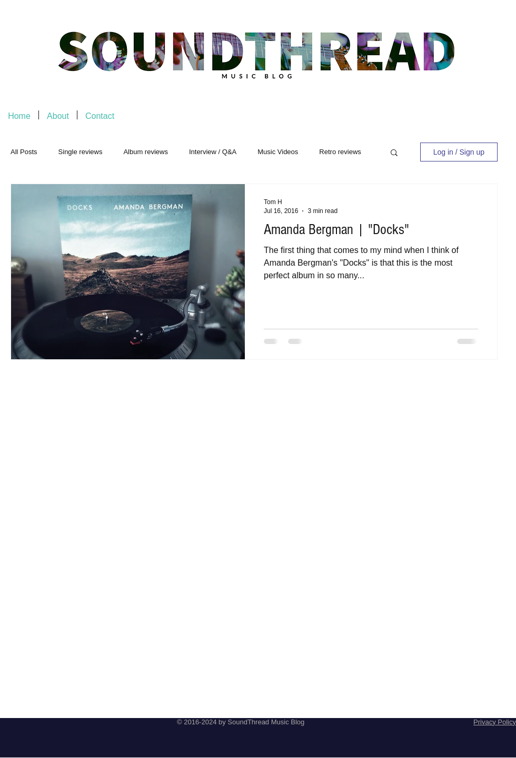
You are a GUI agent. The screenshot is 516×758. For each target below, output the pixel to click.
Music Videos (277, 152)
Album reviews (145, 152)
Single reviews (80, 152)
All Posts (24, 152)
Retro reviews (340, 152)
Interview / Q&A (212, 152)
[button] (394, 153)
